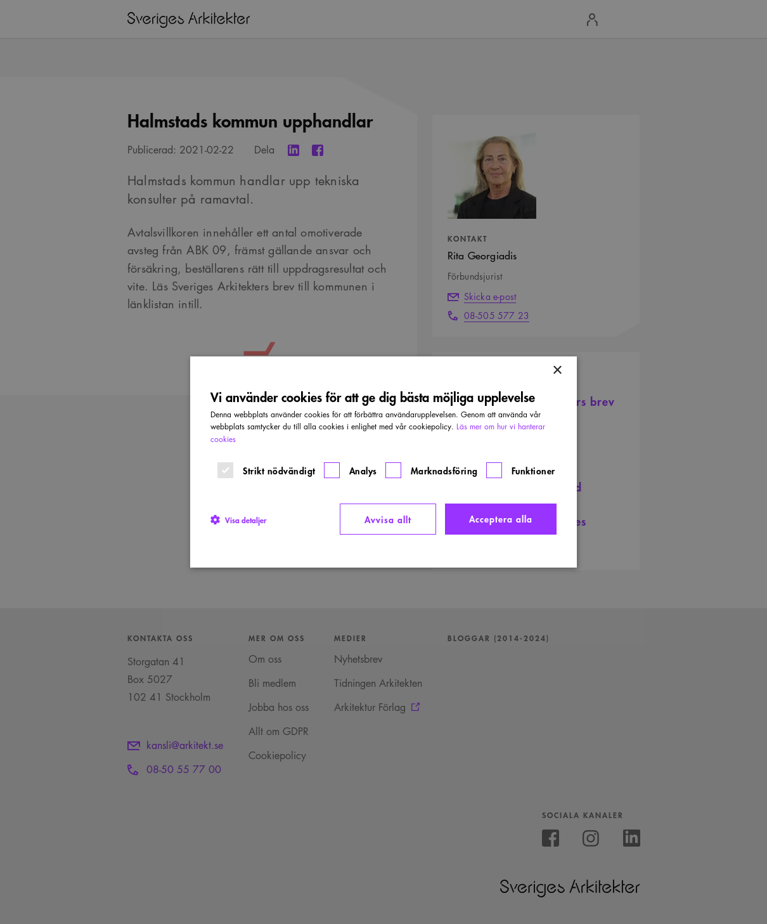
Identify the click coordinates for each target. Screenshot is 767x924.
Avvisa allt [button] (387, 519)
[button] (238, 519)
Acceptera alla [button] (500, 518)
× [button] (557, 370)
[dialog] (383, 462)
